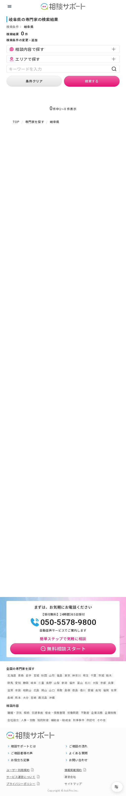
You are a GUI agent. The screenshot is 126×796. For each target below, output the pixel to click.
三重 (41, 683)
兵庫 (111, 683)
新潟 (64, 683)
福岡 (106, 690)
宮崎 (33, 697)
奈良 (18, 690)
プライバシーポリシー (20, 784)
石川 (87, 683)
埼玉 (85, 675)
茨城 (101, 675)
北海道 (11, 675)
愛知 (18, 683)
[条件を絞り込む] (117, 787)
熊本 (18, 697)
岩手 (28, 675)
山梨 (57, 683)
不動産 (85, 713)
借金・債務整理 (55, 713)
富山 (80, 683)
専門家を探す (34, 121)
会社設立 (13, 720)
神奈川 (76, 675)
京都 (103, 683)
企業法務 (97, 713)
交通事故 (37, 713)
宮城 (36, 675)
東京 (67, 675)
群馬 (10, 683)
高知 (98, 690)
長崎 (10, 697)
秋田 (44, 675)
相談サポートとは (23, 746)
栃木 (109, 675)
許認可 (90, 720)
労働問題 (73, 713)
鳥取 (60, 690)
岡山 (44, 690)
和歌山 (27, 690)
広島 (36, 690)
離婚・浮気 (14, 713)
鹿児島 (42, 697)
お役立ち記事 (20, 760)
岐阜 (33, 683)
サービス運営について (20, 777)
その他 (101, 720)
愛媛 (90, 690)
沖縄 (52, 697)
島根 (67, 690)
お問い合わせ (78, 760)
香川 (83, 690)
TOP (16, 121)
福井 (72, 683)
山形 (52, 675)
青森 (21, 675)
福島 (60, 675)
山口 (52, 690)
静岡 (26, 683)
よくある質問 (78, 753)
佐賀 (114, 690)
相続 (26, 713)
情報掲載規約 (73, 770)
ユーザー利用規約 (17, 770)
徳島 (75, 690)
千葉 (93, 675)
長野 (49, 683)
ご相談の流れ (78, 746)
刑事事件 (78, 720)
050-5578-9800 (63, 622)
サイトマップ (73, 784)
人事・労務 (28, 720)
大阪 (95, 683)
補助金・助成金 (61, 720)
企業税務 (110, 713)
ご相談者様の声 (22, 753)
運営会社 (70, 777)
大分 (26, 697)
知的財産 (43, 720)
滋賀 (10, 690)
